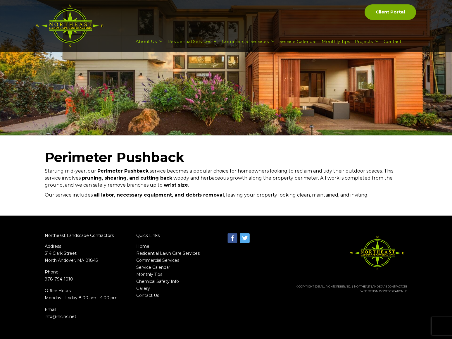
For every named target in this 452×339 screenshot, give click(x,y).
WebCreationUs (395, 291)
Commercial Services (248, 41)
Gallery (143, 288)
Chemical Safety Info (157, 281)
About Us (149, 41)
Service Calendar (298, 41)
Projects (367, 41)
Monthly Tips (336, 41)
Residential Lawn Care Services (168, 253)
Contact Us (147, 295)
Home (142, 246)
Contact (392, 41)
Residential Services (192, 41)
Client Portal (390, 12)
